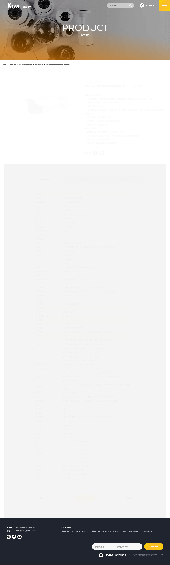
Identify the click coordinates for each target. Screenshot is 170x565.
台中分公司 (117, 531)
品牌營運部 (148, 531)
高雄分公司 (137, 531)
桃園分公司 (96, 531)
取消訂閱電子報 (120, 555)
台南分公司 (127, 531)
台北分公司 (76, 531)
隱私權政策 (109, 555)
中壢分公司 (86, 531)
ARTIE (161, 555)
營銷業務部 (65, 531)
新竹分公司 (106, 531)
